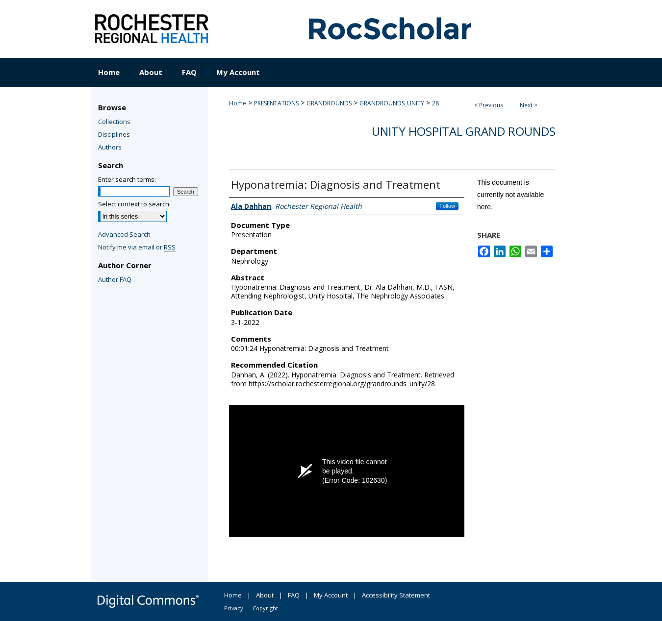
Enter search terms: (127, 179)
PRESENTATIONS (276, 103)
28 (435, 103)
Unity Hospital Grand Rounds (464, 131)
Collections (114, 121)
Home (237, 103)
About (265, 595)
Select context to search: (134, 203)
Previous (491, 105)
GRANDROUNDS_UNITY (391, 103)
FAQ (294, 595)
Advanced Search (124, 234)
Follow (447, 206)
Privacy (233, 608)
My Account (331, 595)
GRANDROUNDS (329, 103)
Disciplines (114, 134)
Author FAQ (114, 279)
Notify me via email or (137, 247)
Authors (110, 147)
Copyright (265, 608)
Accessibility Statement (396, 595)
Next (526, 105)
